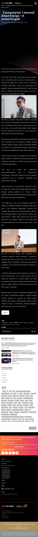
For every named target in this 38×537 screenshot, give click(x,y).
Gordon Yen (19, 405)
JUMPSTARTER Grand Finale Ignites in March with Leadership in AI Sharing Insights (22, 360)
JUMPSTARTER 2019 (5, 476)
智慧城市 (16, 322)
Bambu (9, 395)
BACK (5, 312)
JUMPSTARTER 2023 (5, 471)
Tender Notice (5, 517)
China (14, 398)
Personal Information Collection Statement (12, 512)
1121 (7, 391)
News (3, 480)
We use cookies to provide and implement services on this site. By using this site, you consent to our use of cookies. (19, 534)
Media (3, 483)
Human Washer (31, 407)
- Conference (4, 375)
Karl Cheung (14, 419)
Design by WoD (14, 528)
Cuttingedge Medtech (28, 398)
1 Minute (18, 324)
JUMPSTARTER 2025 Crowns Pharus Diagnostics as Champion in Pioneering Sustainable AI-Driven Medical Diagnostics (24, 352)
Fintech (31, 402)
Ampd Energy (5, 322)
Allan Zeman (33, 393)
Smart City (11, 322)
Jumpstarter (31, 322)
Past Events (5, 468)
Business (26, 322)
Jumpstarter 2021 (32, 412)
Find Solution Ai (25, 402)
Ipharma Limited (4, 412)
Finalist (10, 324)
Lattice (19, 419)
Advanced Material (5, 393)
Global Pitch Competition (7, 465)
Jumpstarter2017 (28, 416)
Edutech (22, 400)
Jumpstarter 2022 (5, 414)
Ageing (14, 393)
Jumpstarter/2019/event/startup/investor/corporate (12, 416)
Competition (19, 398)
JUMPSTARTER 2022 (5, 472)
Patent (33, 421)
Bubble (2, 398)
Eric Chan (3, 402)
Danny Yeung (4, 400)
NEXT (34, 331)
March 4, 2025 (15, 363)
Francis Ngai (4, 405)
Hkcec (10, 407)
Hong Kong (15, 407)
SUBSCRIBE (19, 446)
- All (2, 371)
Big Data (27, 395)
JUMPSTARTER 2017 (5, 478)
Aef (11, 393)
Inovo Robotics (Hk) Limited (17, 409)
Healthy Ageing (4, 407)
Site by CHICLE (23, 528)
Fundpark (10, 405)
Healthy (31, 405)
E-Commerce (11, 400)
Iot (30, 409)
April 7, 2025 (15, 356)
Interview (27, 409)
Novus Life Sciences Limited (18, 421)
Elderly (26, 400)
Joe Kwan (11, 412)
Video (2, 485)
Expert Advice (9, 402)
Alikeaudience (26, 393)
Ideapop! (3, 409)
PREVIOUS (6, 331)
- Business (3, 373)
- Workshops (4, 382)
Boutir (31, 395)
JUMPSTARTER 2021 (5, 474)
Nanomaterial (4, 421)
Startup (20, 322)
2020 (14, 391)
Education (17, 400)
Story (14, 324)
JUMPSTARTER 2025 (5, 470)
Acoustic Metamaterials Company (23, 391)
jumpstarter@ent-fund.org (9, 494)
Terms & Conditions (6, 511)
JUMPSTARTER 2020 (5, 475)
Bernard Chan (22, 395)
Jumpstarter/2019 (13, 414)
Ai (17, 393)
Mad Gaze (31, 419)
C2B (11, 398)
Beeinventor (15, 395)
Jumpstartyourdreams (6, 419)
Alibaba (20, 393)
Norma (9, 421)
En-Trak (30, 400)
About (3, 459)
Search (32, 428)
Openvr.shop (28, 421)
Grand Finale (4, 324)
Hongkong (21, 407)
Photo (3, 486)
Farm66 (15, 402)
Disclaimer (4, 514)
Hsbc (26, 407)
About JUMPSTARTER (6, 461)
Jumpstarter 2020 (24, 412)
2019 (10, 391)
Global (14, 405)
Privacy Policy (5, 516)
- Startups (3, 377)
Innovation (8, 409)
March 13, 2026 (5, 348)
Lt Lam (27, 419)
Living (23, 419)
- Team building (4, 380)
